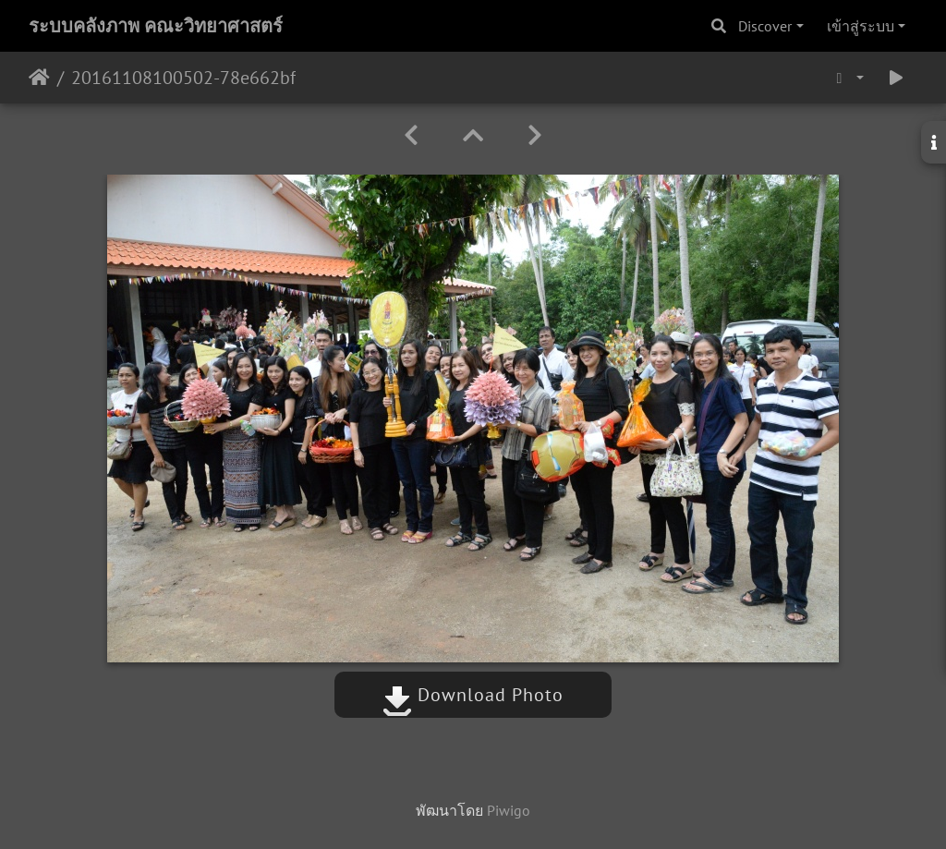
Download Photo (473, 695)
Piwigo (508, 810)
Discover (765, 26)
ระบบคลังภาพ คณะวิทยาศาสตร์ (156, 26)
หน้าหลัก (39, 77)
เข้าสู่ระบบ (860, 26)
